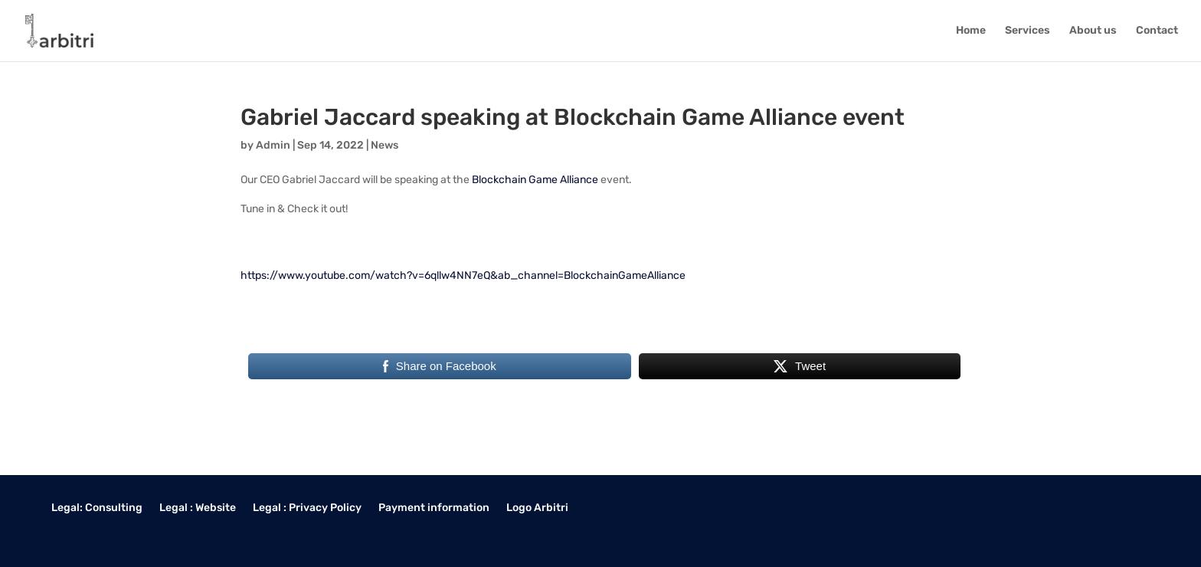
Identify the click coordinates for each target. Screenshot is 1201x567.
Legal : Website (197, 508)
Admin (273, 145)
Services (1027, 31)
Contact (1157, 31)
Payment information (433, 508)
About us (1093, 31)
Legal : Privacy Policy (307, 508)
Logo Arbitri (537, 508)
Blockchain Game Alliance (535, 179)
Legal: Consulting (96, 508)
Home (971, 31)
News (384, 145)
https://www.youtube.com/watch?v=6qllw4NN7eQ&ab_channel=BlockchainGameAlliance (463, 275)
